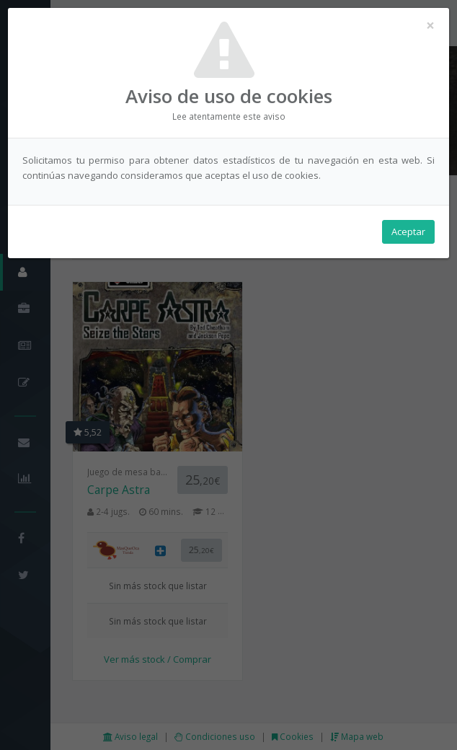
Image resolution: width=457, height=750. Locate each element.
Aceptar (408, 231)
